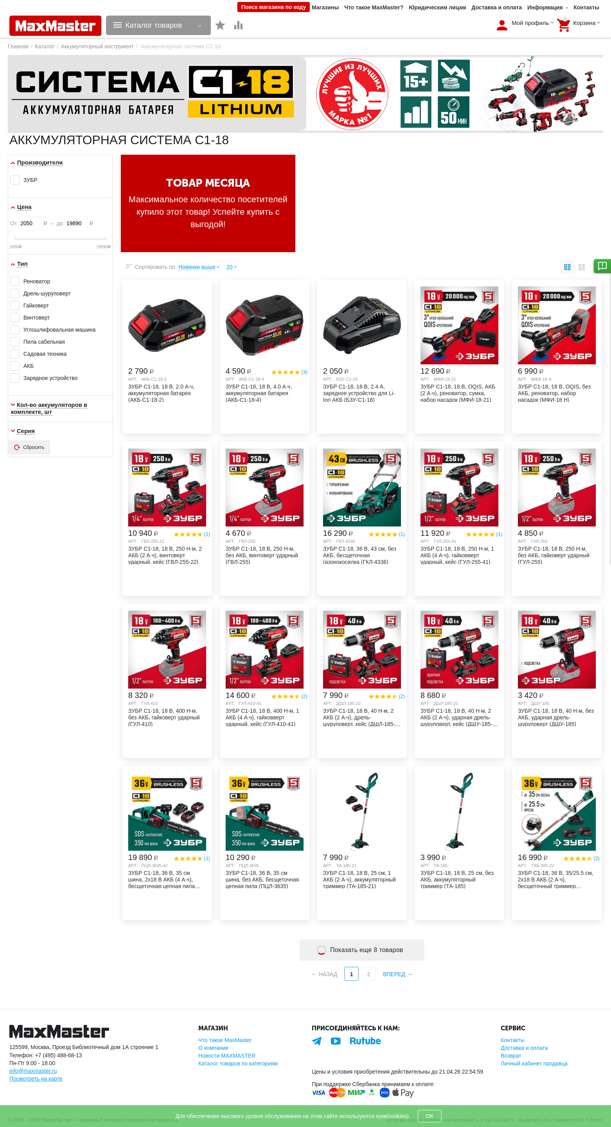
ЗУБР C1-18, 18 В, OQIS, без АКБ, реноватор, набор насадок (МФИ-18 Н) (554, 392)
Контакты (586, 7)
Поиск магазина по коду (273, 7)
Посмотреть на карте (35, 1079)
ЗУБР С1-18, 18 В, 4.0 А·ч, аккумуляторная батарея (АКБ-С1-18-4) (259, 392)
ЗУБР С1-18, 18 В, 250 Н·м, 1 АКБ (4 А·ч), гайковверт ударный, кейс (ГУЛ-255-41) (457, 555)
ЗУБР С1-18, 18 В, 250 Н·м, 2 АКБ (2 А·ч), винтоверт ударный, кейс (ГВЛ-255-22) (165, 555)
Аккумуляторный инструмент (97, 46)
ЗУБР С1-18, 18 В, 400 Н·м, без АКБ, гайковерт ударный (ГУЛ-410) (164, 717)
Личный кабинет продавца (534, 1063)
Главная (18, 46)
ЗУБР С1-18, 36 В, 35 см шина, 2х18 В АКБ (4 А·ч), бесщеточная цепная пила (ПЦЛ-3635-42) (161, 879)
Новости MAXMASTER (227, 1056)
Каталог (45, 46)
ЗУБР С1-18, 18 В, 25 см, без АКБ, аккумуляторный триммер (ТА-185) (457, 879)
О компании (213, 1048)
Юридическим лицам (437, 7)
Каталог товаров (153, 25)
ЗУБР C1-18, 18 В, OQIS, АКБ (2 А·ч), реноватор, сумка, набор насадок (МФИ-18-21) (457, 392)
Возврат (511, 1056)
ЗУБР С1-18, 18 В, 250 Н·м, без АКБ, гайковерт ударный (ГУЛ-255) (554, 555)
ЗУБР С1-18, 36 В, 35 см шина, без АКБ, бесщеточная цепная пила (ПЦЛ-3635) (262, 879)
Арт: (133, 379)
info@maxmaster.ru (33, 1071)
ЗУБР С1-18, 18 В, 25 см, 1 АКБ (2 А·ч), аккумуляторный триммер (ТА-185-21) (359, 879)
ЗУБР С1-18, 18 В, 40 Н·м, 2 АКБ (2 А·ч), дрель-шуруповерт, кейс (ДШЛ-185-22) (359, 717)
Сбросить (29, 447)
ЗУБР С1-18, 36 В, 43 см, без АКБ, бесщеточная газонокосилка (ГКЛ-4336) (359, 555)
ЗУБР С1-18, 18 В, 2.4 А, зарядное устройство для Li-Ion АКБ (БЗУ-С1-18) (359, 392)
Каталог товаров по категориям (238, 1063)
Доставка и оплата (496, 7)
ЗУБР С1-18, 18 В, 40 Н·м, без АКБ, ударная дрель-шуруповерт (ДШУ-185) (556, 717)
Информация (545, 7)
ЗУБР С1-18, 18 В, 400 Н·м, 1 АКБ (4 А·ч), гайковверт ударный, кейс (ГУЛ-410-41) (262, 717)
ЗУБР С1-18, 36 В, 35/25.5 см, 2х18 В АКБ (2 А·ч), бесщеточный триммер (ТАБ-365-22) (555, 879)
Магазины (325, 7)
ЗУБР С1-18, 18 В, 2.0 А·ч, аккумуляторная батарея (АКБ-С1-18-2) (161, 392)
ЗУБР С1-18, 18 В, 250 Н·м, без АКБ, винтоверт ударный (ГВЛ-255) (262, 555)
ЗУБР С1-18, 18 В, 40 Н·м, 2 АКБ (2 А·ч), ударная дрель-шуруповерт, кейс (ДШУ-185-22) (456, 717)
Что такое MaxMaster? (374, 7)
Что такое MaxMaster (224, 1040)
